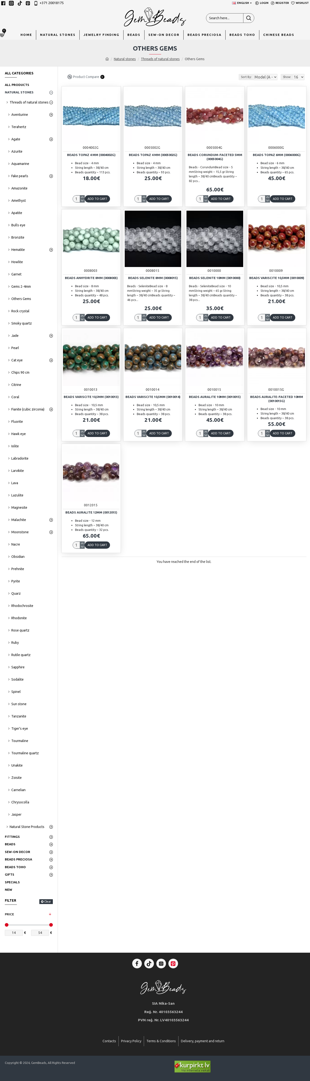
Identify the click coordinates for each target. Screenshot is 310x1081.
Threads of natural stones (160, 59)
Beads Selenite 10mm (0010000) (215, 278)
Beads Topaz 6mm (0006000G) (277, 154)
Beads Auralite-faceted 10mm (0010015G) (276, 399)
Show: (288, 76)
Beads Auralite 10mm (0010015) (215, 396)
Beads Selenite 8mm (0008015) (153, 278)
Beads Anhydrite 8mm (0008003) (91, 278)
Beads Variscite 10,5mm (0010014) (152, 396)
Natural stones (125, 59)
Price (9, 914)
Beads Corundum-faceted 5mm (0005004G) (215, 157)
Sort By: (242, 76)
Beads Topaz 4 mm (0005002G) (153, 154)
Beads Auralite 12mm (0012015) (91, 512)
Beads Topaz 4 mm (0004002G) (91, 154)
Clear (47, 901)
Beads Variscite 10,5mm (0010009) (276, 278)
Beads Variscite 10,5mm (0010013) (91, 396)
